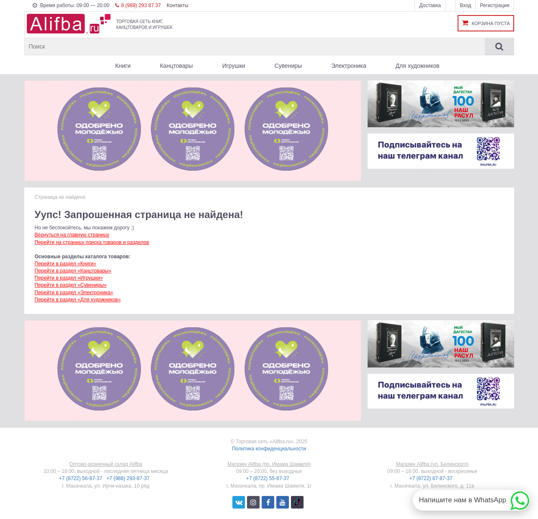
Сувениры (288, 65)
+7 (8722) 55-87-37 (268, 478)
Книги (123, 65)
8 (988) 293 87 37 (138, 5)
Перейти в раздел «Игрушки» (69, 278)
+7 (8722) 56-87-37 (81, 478)
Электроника (348, 65)
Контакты (177, 5)
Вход (465, 5)
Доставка (430, 5)
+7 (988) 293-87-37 (128, 478)
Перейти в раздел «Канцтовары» (73, 271)
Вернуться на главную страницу (72, 235)
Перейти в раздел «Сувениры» (71, 285)
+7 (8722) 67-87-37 (431, 478)
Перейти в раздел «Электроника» (74, 292)
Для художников (418, 65)
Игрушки (233, 65)
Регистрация (494, 5)
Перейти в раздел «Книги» (65, 264)
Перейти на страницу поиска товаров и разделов (92, 242)
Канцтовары (176, 65)
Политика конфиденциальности (269, 449)
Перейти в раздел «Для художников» (78, 300)
